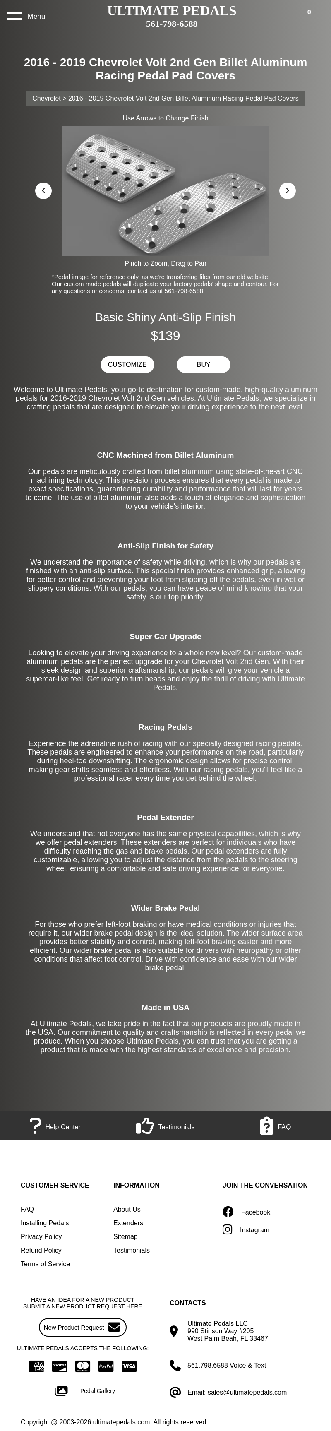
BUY (204, 364)
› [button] (287, 189)
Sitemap (125, 1236)
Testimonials (131, 1250)
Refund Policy (41, 1250)
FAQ (27, 1209)
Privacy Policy (41, 1236)
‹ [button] (43, 189)
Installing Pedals (45, 1223)
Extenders (128, 1223)
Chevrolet (46, 98)
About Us (127, 1209)
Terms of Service (45, 1263)
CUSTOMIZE (127, 364)
